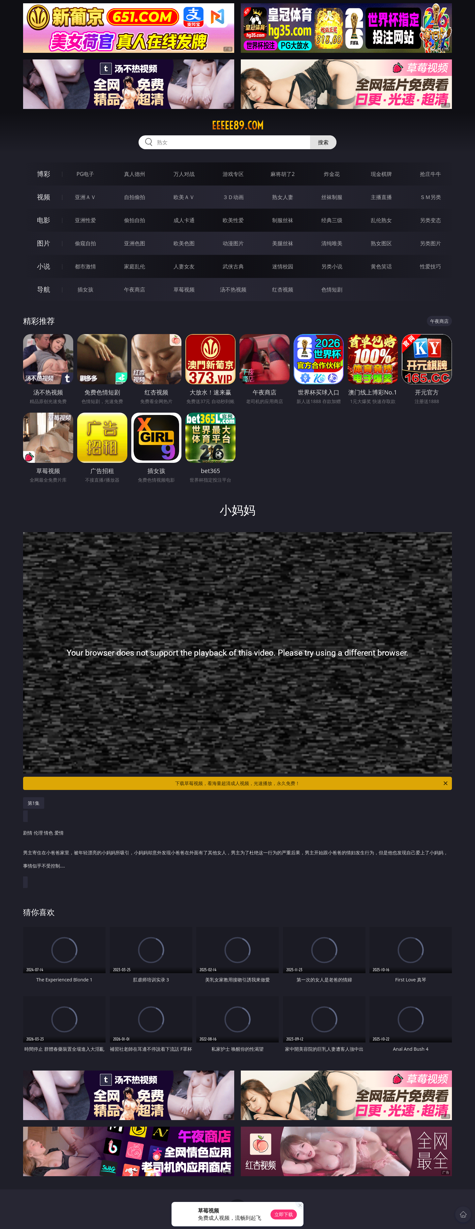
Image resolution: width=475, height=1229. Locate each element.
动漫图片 (233, 243)
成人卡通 (184, 220)
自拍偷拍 (134, 197)
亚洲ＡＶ (85, 197)
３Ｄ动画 (233, 197)
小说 (43, 266)
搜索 (323, 142)
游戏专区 (233, 174)
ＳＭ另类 (430, 197)
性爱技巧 (430, 266)
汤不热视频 (233, 289)
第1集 (34, 803)
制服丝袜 (282, 220)
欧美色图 (184, 243)
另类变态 (430, 220)
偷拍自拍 (134, 220)
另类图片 (430, 243)
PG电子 (85, 174)
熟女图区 (381, 243)
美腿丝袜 (282, 243)
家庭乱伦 (134, 266)
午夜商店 (134, 289)
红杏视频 (282, 289)
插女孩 (85, 289)
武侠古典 (233, 266)
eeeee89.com (238, 125)
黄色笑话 (381, 266)
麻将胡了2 (282, 174)
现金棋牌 (381, 174)
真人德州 (134, 174)
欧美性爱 (233, 220)
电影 (43, 220)
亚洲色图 (134, 243)
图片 (43, 243)
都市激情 (85, 266)
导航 (43, 289)
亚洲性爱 (85, 220)
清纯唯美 (331, 243)
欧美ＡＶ (184, 197)
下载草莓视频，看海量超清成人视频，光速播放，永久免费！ (312, 783)
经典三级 (331, 220)
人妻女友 (184, 266)
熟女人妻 (282, 197)
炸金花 (332, 174)
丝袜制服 (331, 197)
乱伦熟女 (381, 220)
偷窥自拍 (85, 243)
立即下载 (283, 1214)
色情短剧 (331, 289)
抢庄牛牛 (430, 174)
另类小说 (331, 266)
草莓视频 (184, 289)
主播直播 (381, 197)
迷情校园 (282, 266)
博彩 (43, 173)
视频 (43, 196)
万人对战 (184, 174)
